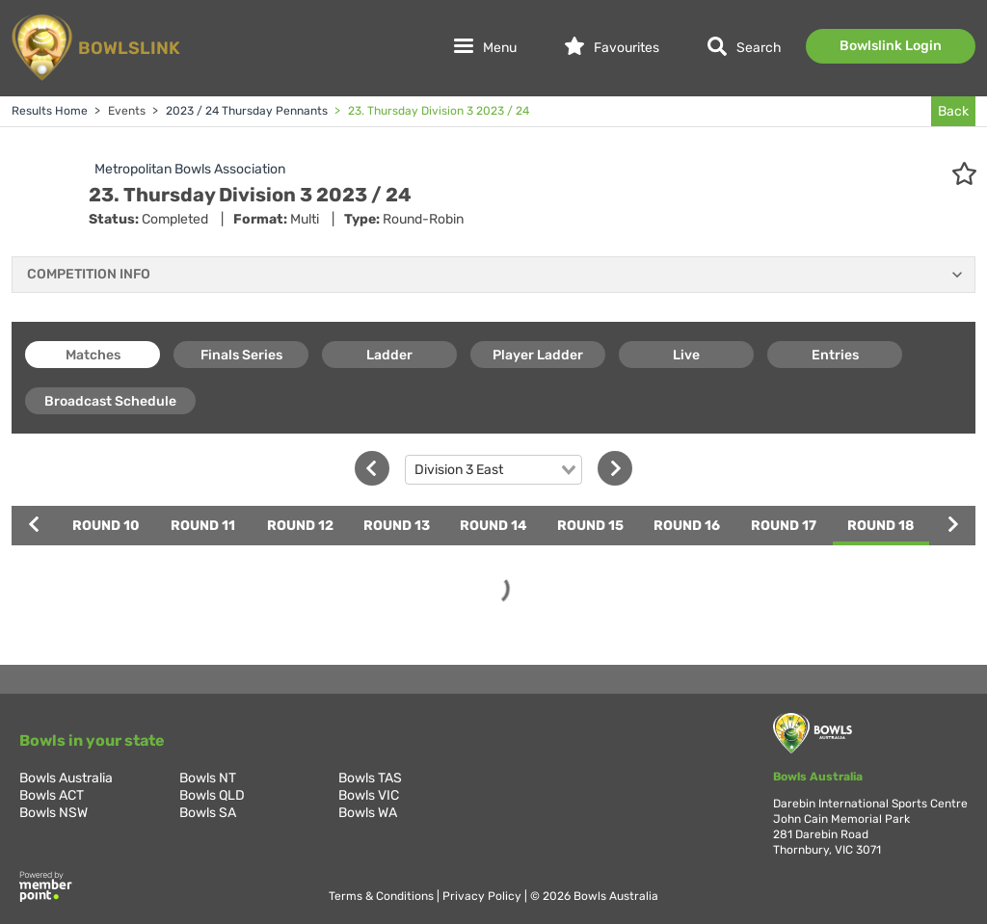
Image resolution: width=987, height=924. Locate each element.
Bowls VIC (368, 795)
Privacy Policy (483, 896)
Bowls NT (207, 778)
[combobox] (493, 470)
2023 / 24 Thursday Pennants (245, 111)
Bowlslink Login (891, 46)
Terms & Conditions (383, 896)
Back (953, 111)
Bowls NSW (53, 813)
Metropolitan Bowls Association (189, 169)
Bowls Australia (66, 778)
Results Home (50, 111)
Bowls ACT (51, 795)
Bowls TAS (370, 778)
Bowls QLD (212, 795)
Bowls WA (367, 813)
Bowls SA (207, 813)
